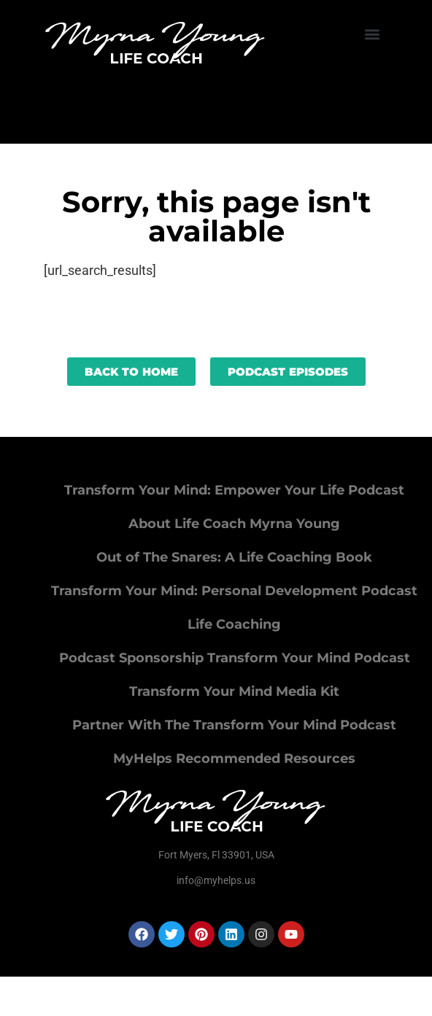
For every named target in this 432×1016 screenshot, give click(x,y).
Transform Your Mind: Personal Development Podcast (234, 591)
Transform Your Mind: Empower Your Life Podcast (234, 490)
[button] (372, 34)
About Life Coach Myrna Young (234, 524)
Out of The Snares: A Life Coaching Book (234, 557)
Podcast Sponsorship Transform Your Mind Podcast (234, 658)
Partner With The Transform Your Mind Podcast (234, 725)
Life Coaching (234, 624)
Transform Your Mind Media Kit (234, 691)
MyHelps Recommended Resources (234, 759)
